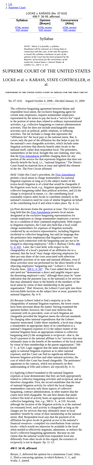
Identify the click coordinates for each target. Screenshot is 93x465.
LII (10, 4)
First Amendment (29, 156)
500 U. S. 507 (35, 269)
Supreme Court (16, 7)
